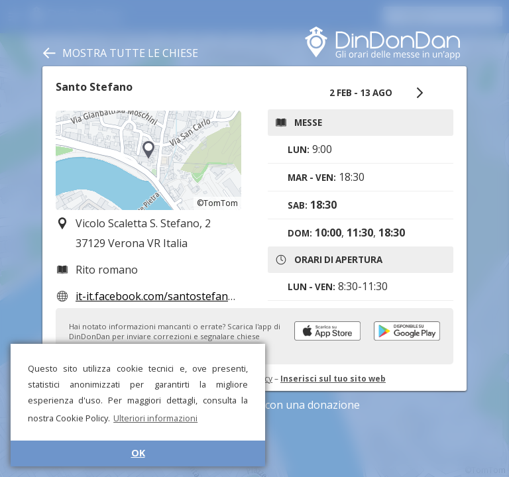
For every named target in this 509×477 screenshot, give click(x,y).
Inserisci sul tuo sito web (333, 378)
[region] (148, 160)
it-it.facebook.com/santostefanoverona (173, 296)
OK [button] (138, 453)
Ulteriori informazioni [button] (155, 418)
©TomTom (217, 203)
